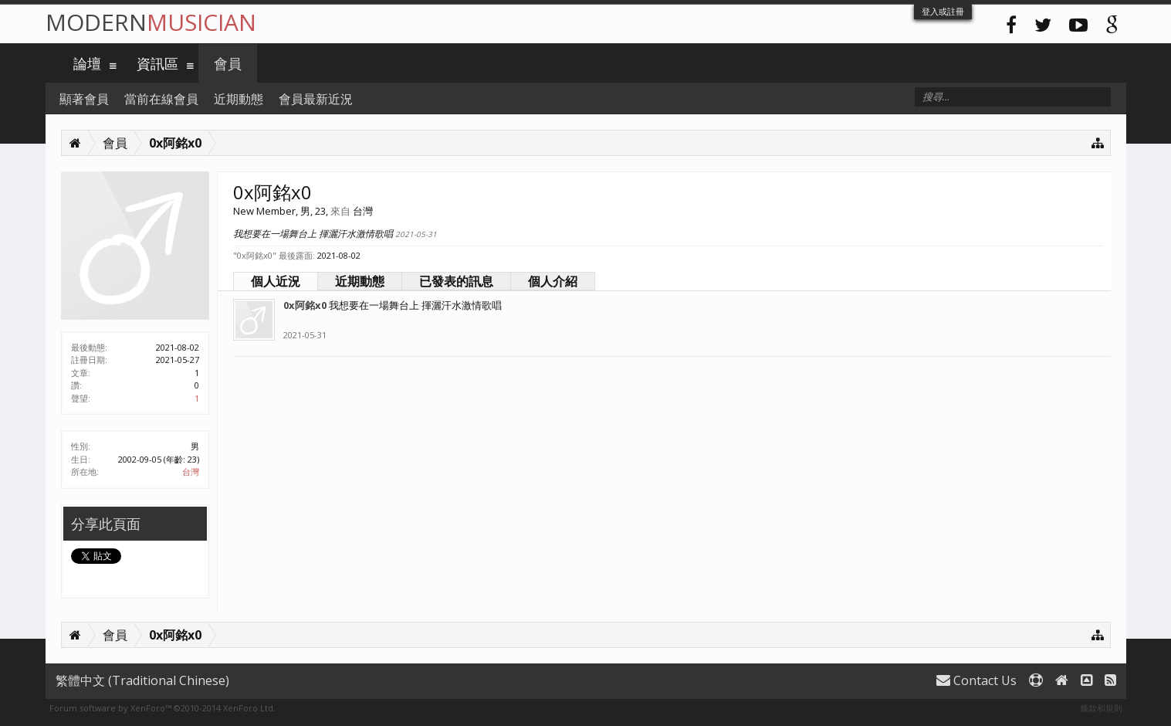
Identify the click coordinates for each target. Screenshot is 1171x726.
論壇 (87, 63)
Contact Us (976, 680)
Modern (151, 22)
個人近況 (275, 281)
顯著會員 (84, 98)
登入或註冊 (943, 11)
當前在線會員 (161, 98)
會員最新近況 (316, 98)
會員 (228, 63)
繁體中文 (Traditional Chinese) (142, 680)
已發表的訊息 (456, 281)
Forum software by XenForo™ (162, 708)
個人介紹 (552, 281)
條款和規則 (1101, 708)
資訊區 (157, 63)
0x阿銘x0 (305, 305)
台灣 (190, 471)
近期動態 (359, 281)
